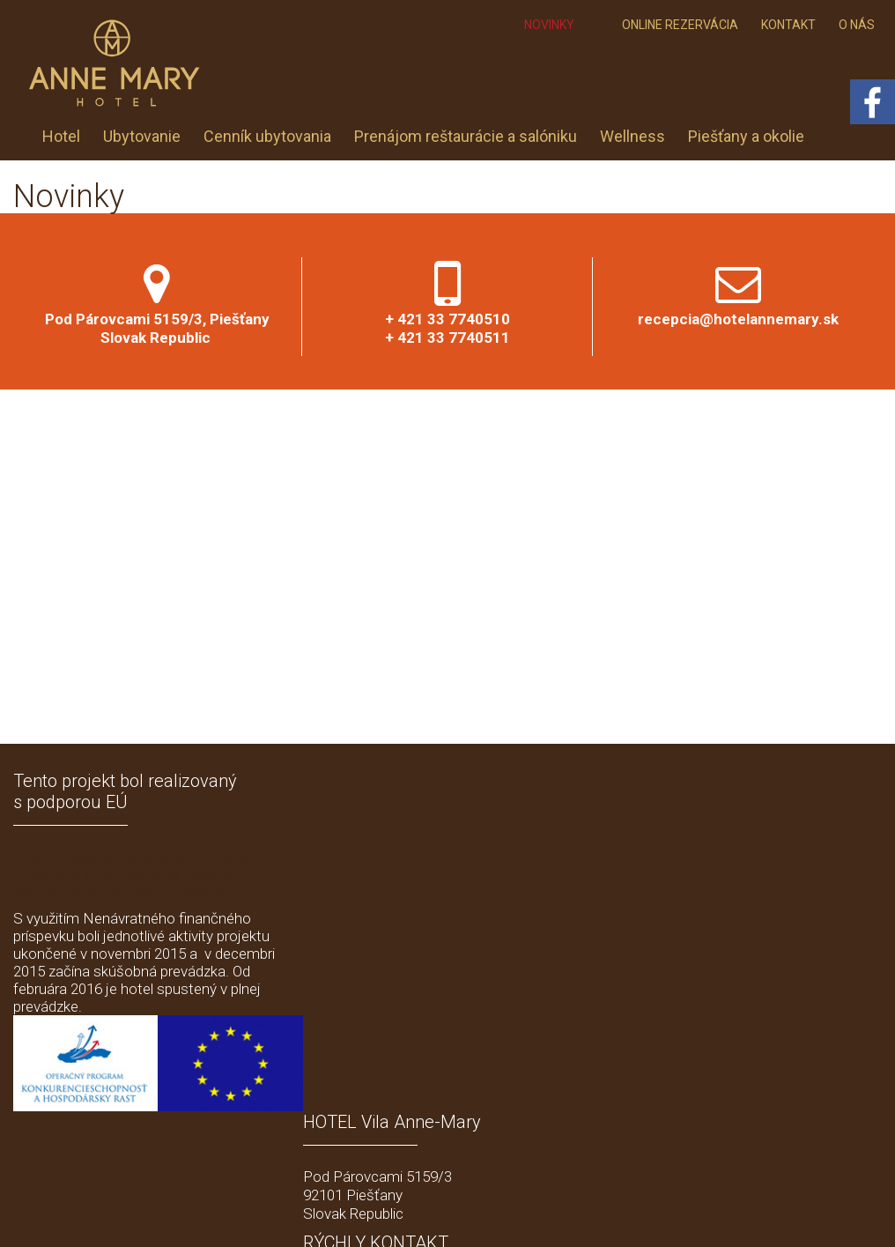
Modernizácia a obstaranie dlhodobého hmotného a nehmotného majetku (138, 874)
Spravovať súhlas (776, 1212)
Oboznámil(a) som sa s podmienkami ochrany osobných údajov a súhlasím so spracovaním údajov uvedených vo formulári (733, 1070)
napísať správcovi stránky (465, 1212)
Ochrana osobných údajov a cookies (631, 1212)
